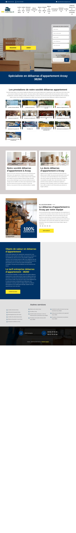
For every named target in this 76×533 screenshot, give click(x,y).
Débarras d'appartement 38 (34, 10)
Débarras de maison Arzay (35, 309)
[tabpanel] (54, 216)
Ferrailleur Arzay (33, 311)
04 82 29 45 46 (11, 1)
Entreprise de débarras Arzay (14, 321)
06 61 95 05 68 (20, 1)
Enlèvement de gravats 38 (61, 10)
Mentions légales (45, 341)
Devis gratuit (46, 230)
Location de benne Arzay (13, 309)
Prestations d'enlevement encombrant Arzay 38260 (60, 318)
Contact (28, 47)
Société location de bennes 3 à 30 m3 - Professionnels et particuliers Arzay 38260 (39, 314)
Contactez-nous (13, 291)
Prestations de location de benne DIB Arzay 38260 (38, 318)
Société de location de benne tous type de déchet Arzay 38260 (60, 310)
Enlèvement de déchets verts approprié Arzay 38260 (60, 314)
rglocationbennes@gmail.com (64, 1)
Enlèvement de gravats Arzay (14, 312)
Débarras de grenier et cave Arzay (15, 319)
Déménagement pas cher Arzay (14, 314)
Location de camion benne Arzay (15, 316)
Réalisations (13, 47)
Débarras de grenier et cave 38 (49, 10)
